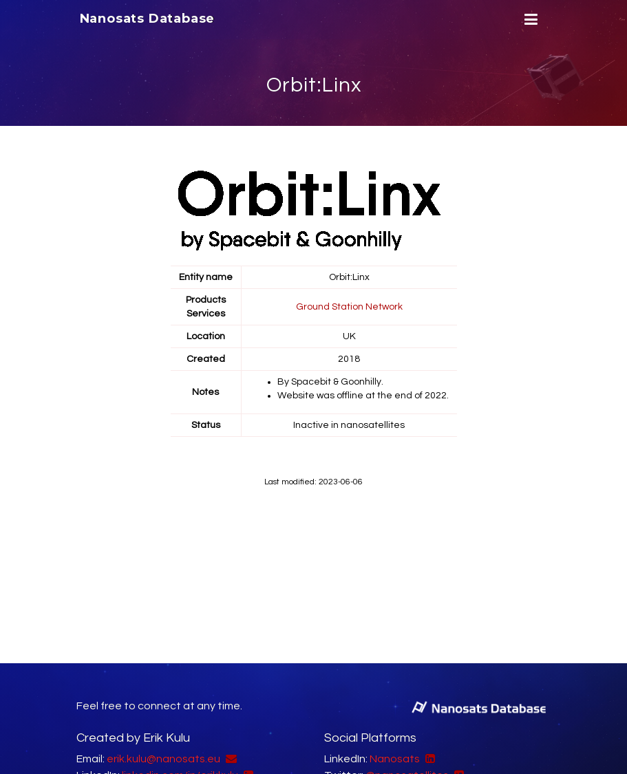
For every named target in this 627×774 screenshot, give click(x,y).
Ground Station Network (349, 307)
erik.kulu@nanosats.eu (163, 758)
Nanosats (395, 758)
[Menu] (529, 20)
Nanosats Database (147, 18)
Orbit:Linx (313, 85)
